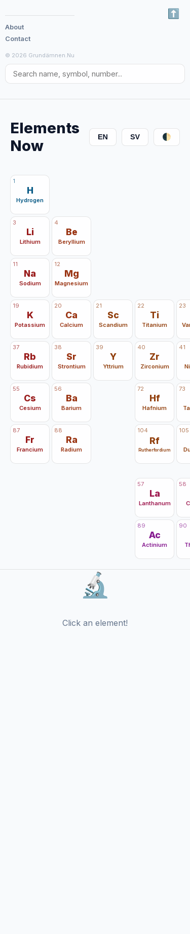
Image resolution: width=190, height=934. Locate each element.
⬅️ (174, 14)
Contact (17, 39)
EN (103, 137)
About (14, 27)
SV (135, 137)
